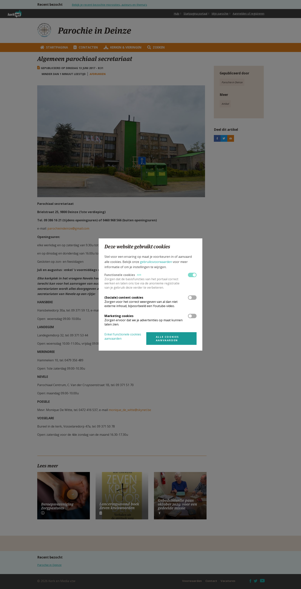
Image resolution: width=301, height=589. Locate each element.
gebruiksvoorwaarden (156, 262)
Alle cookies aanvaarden (167, 338)
